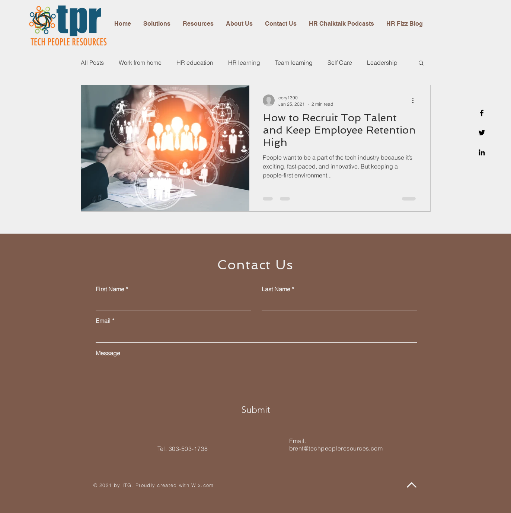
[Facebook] (482, 113)
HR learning (244, 62)
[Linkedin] (482, 152)
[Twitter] (482, 132)
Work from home (140, 62)
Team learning (294, 62)
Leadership (382, 62)
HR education (194, 62)
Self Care (340, 62)
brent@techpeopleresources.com (336, 448)
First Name (110, 289)
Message (108, 353)
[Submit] (255, 409)
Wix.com (202, 485)
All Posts (92, 62)
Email (103, 321)
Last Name (276, 289)
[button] (421, 63)
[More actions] (415, 100)
